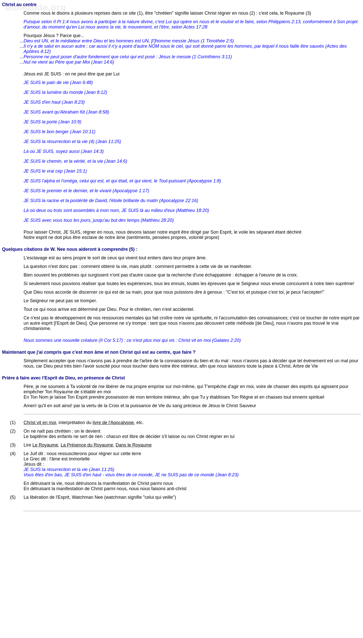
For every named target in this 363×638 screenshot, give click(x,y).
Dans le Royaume (134, 445)
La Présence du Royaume (87, 445)
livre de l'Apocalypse (113, 422)
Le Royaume (45, 445)
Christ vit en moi (39, 422)
